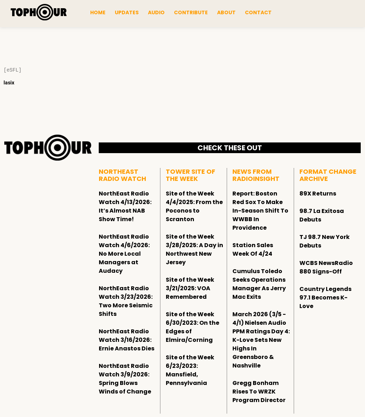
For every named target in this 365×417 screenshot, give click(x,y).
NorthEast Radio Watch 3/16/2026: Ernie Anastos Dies (126, 340)
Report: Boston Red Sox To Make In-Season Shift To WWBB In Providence (260, 210)
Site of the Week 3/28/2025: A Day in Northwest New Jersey (194, 249)
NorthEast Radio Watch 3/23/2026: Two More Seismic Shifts (126, 301)
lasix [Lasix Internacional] (9, 82)
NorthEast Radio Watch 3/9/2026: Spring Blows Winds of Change (125, 379)
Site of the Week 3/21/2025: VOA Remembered (190, 288)
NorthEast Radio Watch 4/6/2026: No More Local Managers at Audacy (124, 254)
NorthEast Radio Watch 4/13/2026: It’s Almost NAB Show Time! (125, 206)
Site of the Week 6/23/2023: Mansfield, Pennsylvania (190, 370)
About (226, 12)
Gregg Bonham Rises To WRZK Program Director (259, 391)
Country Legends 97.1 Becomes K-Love (325, 297)
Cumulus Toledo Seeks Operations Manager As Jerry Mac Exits (259, 284)
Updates (127, 12)
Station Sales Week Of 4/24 (252, 249)
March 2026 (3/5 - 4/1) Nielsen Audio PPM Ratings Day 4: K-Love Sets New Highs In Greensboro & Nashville (261, 340)
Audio (156, 12)
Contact (258, 12)
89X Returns (317, 193)
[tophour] (39, 12)
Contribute (191, 12)
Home (98, 12)
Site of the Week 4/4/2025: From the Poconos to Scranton (194, 206)
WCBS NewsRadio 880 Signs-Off (326, 267)
